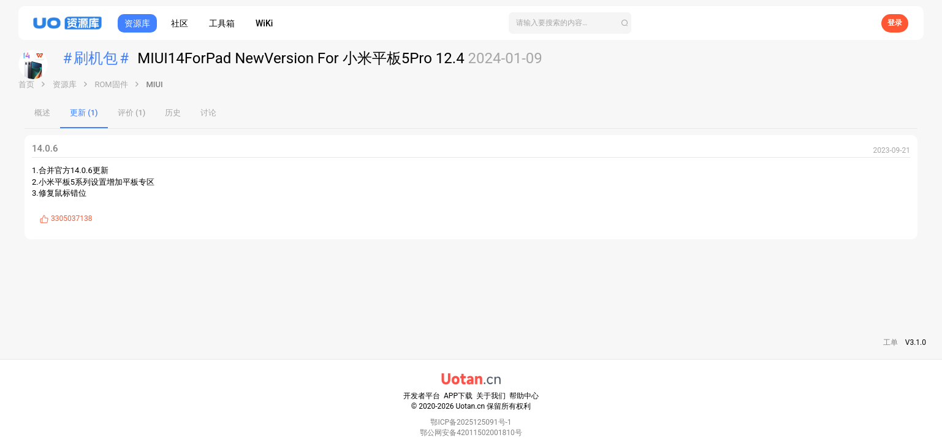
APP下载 (458, 396)
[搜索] (570, 23)
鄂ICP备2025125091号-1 (470, 422)
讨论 (208, 112)
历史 (173, 112)
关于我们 (491, 396)
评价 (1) (132, 112)
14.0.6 (45, 148)
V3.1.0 (915, 342)
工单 (890, 342)
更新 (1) (84, 112)
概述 (42, 112)
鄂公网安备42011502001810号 (471, 432)
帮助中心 (524, 396)
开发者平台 (421, 396)
